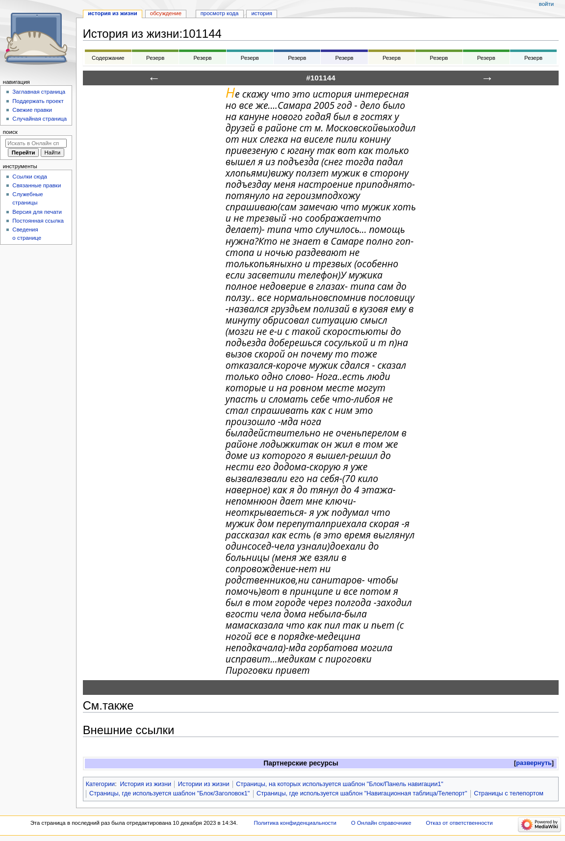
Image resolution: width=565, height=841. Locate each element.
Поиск (10, 132)
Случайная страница (39, 119)
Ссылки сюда (29, 176)
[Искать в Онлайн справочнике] (36, 143)
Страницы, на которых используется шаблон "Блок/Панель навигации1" (339, 784)
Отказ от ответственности (459, 823)
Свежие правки (32, 110)
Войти (546, 4)
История (261, 13)
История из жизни (145, 784)
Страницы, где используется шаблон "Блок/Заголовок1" (169, 793)
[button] (534, 763)
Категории (100, 784)
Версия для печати (37, 212)
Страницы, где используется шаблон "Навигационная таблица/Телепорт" (362, 793)
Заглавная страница (38, 92)
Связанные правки (36, 185)
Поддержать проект (37, 101)
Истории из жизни (204, 784)
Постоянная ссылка (37, 221)
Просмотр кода (220, 13)
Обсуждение (165, 13)
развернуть (534, 763)
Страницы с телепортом (508, 793)
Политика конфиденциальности (295, 823)
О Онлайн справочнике (381, 823)
